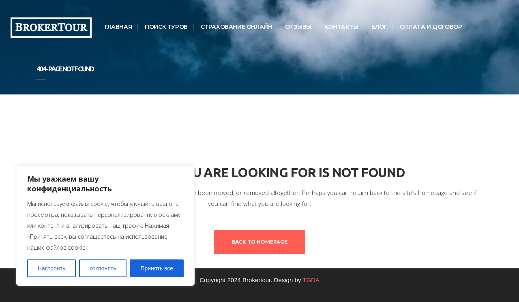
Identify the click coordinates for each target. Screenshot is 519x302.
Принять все (156, 268)
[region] (105, 225)
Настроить (51, 268)
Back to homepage (259, 242)
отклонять (103, 268)
